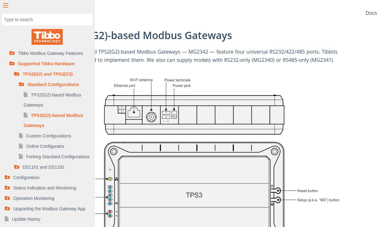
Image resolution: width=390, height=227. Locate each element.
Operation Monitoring (34, 198)
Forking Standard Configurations (58, 156)
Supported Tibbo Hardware (46, 63)
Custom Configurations (48, 135)
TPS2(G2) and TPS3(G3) (48, 74)
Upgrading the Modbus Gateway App (49, 208)
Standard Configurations (53, 84)
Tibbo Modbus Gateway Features (50, 53)
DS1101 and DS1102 (43, 167)
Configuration (26, 177)
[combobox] (47, 19)
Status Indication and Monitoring (44, 187)
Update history (26, 219)
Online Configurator (45, 146)
